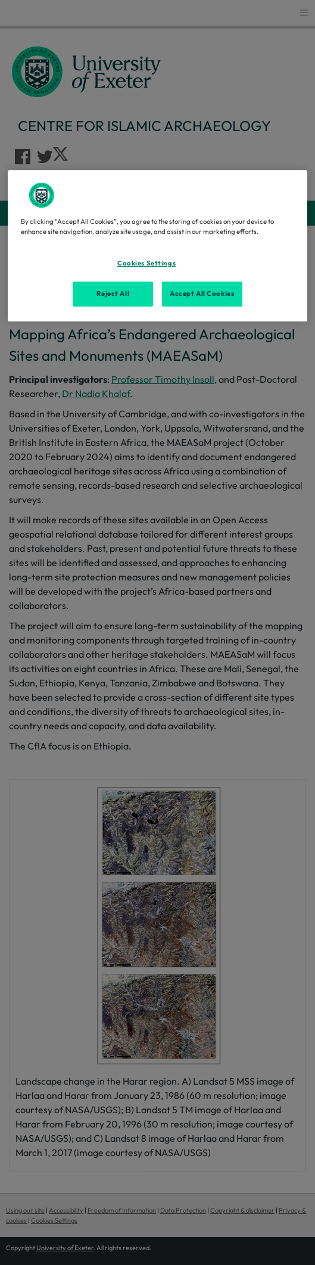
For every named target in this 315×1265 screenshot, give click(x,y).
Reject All (112, 293)
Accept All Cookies (202, 293)
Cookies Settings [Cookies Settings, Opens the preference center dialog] (146, 263)
